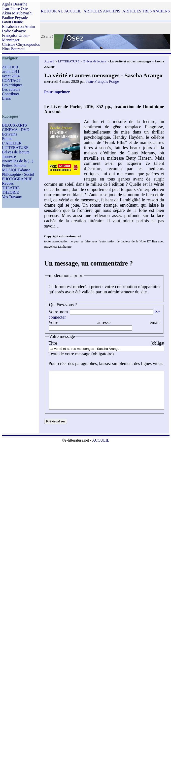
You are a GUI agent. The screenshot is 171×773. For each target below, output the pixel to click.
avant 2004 (11, 76)
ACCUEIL (10, 67)
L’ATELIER (12, 143)
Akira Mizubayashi (17, 13)
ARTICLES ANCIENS (101, 11)
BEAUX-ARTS (14, 125)
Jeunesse (9, 156)
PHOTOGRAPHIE (17, 179)
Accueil (49, 61)
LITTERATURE (15, 147)
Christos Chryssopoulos (21, 44)
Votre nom (58, 311)
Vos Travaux (12, 197)
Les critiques (12, 85)
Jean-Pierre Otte (15, 8)
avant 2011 (10, 71)
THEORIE (10, 192)
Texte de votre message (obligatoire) (81, 353)
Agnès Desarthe (14, 4)
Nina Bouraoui (14, 49)
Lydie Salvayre (14, 31)
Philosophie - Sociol (18, 174)
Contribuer (10, 94)
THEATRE (11, 188)
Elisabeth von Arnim (18, 26)
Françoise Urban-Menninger (16, 37)
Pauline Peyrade (15, 17)
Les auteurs (11, 89)
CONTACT (11, 80)
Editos (7, 138)
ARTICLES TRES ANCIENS (146, 11)
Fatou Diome (12, 22)
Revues (8, 183)
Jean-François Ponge (102, 81)
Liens (6, 98)
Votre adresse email (104, 322)
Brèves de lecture (16, 152)
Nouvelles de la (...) (17, 161)
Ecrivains (9, 134)
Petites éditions (14, 165)
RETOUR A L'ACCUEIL (61, 11)
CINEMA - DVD (15, 130)
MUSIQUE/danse (16, 170)
